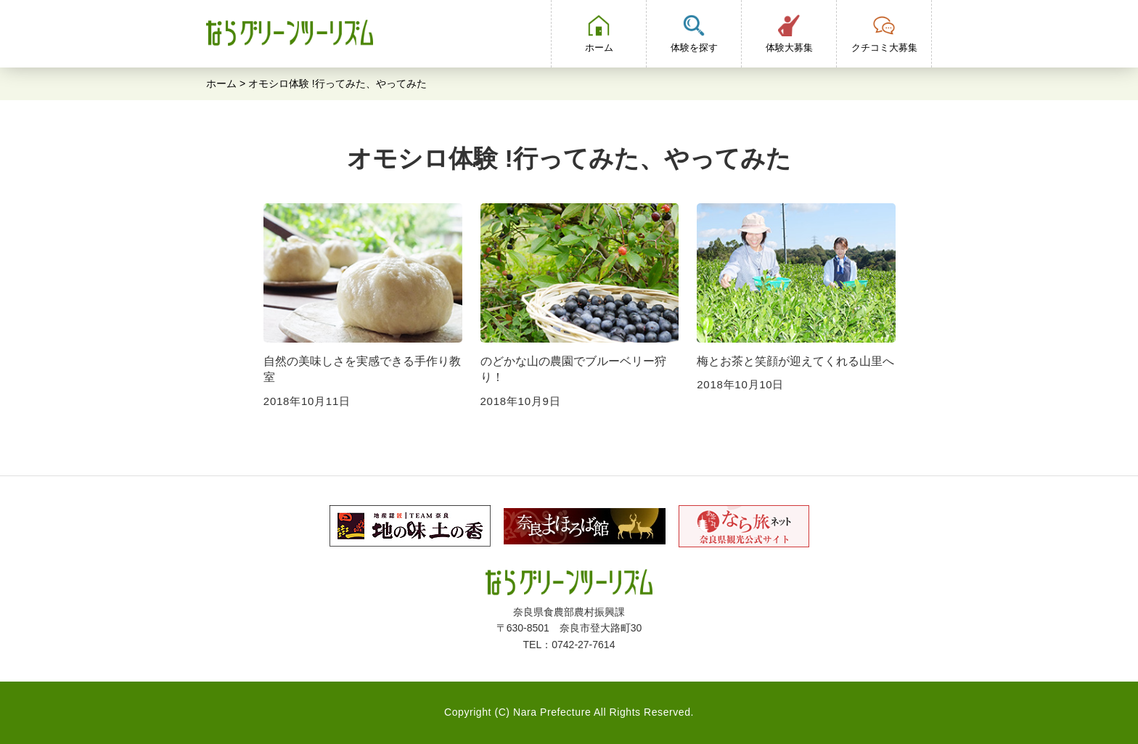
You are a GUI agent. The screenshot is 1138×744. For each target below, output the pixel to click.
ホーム (221, 83)
